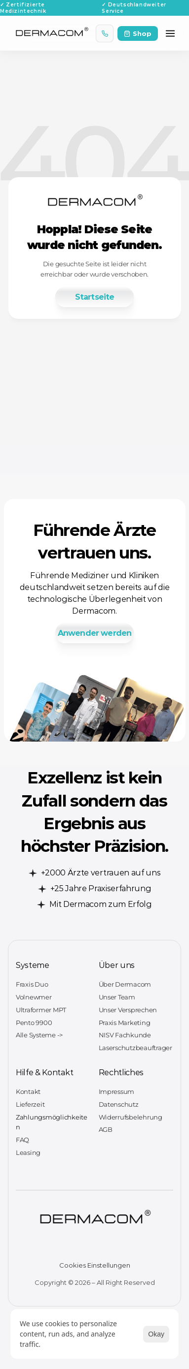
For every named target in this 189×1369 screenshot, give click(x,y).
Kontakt (28, 1091)
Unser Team (117, 997)
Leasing (28, 1152)
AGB (106, 1129)
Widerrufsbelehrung (130, 1117)
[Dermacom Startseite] (52, 33)
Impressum (117, 1091)
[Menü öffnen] (170, 33)
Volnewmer (34, 997)
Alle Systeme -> (39, 1035)
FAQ (22, 1140)
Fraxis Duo (32, 984)
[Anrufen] (104, 33)
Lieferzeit (30, 1104)
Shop (137, 33)
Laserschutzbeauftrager (135, 1048)
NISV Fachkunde (125, 1035)
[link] (95, 296)
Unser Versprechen (128, 1010)
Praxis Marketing (125, 1023)
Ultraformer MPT (41, 1010)
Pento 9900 (34, 1023)
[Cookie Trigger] (94, 1265)
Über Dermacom (125, 984)
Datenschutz (119, 1104)
